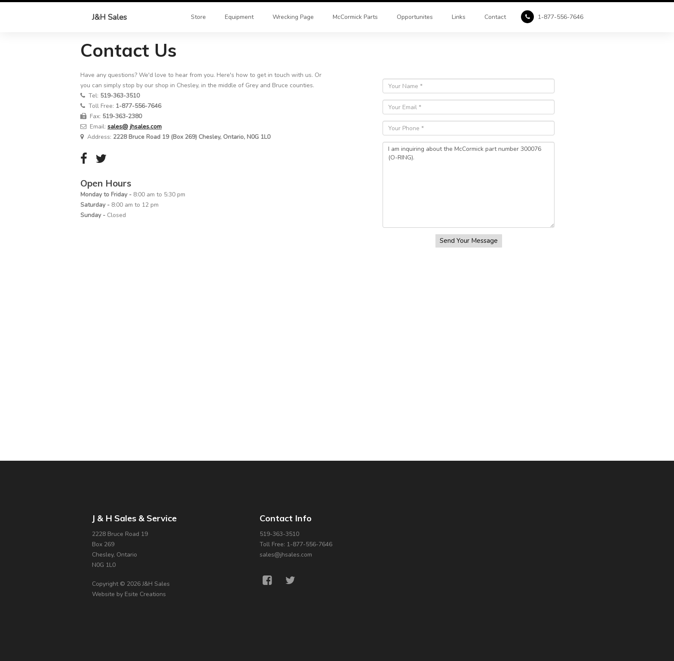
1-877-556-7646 (552, 16)
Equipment (239, 17)
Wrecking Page (293, 17)
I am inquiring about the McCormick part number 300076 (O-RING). (469, 185)
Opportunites (415, 17)
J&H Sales (109, 17)
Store (198, 17)
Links (459, 17)
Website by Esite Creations (129, 594)
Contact (495, 17)
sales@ (117, 126)
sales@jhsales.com (286, 555)
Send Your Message (469, 240)
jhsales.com (146, 126)
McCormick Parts (355, 17)
